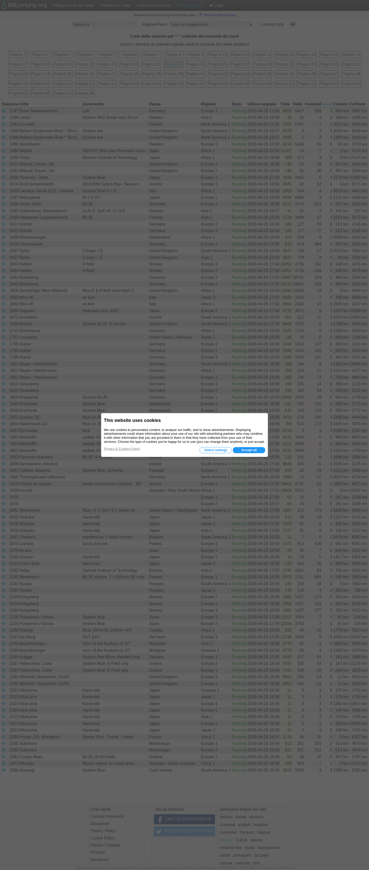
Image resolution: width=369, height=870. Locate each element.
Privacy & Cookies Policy (122, 449)
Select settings (215, 450)
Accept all (249, 450)
